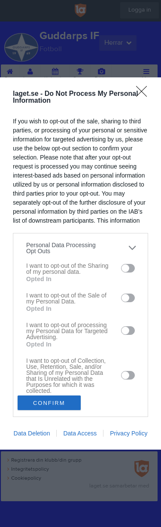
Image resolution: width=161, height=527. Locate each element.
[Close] (144, 94)
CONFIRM (49, 403)
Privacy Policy (128, 433)
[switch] (128, 268)
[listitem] (80, 248)
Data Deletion (32, 433)
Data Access (80, 433)
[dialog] (80, 263)
